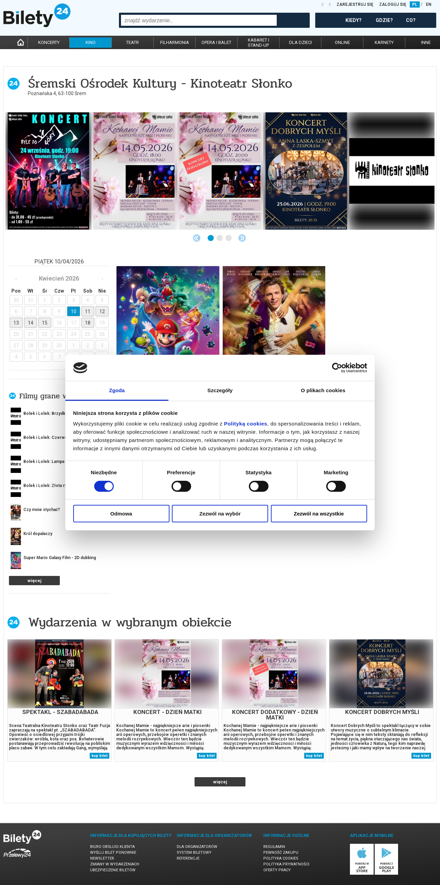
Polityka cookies (280, 858)
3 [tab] (229, 238)
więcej (35, 580)
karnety (384, 42)
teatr (132, 42)
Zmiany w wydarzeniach (114, 864)
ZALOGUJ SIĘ (392, 4)
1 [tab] (211, 238)
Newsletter (102, 858)
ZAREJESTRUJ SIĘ (355, 4)
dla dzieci (300, 42)
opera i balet (216, 42)
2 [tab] (220, 238)
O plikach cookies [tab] (323, 390)
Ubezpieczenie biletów (112, 870)
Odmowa (121, 514)
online (342, 42)
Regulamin (274, 846)
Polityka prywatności (286, 864)
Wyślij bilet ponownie (113, 852)
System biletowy (194, 852)
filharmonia (174, 42)
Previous (196, 238)
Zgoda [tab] (117, 390)
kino (91, 42)
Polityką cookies (245, 424)
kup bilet (99, 755)
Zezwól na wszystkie (319, 514)
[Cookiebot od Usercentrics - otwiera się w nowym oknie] (337, 368)
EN (428, 4)
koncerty (48, 42)
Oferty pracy (277, 870)
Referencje (188, 858)
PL (414, 4)
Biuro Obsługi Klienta (112, 846)
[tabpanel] (48, 171)
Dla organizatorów (197, 846)
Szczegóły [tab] (219, 390)
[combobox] (199, 20)
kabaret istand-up (258, 42)
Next (242, 238)
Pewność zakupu (280, 852)
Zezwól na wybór (220, 514)
